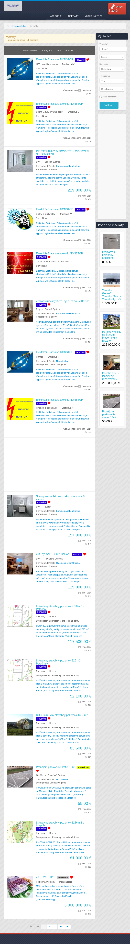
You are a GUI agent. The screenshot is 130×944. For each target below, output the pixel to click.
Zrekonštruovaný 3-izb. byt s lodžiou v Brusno (62, 301)
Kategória (47, 50)
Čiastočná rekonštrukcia (68, 563)
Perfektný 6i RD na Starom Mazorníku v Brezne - (111, 336)
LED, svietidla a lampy (47, 64)
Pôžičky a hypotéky (45, 882)
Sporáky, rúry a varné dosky (49, 112)
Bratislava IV (68, 64)
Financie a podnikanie (46, 408)
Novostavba (62, 361)
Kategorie (55, 16)
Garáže (39, 357)
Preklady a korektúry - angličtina (108, 255)
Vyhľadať (103, 44)
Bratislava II (66, 261)
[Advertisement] (49, 464)
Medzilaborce (65, 882)
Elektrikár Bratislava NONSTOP (54, 59)
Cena (59, 50)
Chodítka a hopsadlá (46, 261)
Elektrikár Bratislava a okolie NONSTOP (59, 103)
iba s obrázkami (110, 96)
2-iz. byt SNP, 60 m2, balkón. (53, 554)
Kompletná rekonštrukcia (68, 166)
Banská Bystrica (52, 162)
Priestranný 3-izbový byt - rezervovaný (110, 376)
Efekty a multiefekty (45, 214)
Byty (38, 162)
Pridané (69, 50)
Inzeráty (73, 16)
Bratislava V (73, 112)
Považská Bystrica (54, 558)
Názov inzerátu (31, 50)
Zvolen (48, 506)
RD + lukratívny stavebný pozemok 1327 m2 (62, 715)
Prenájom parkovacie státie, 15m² (55, 767)
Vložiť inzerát (116, 8)
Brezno (52, 616)
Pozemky (40, 616)
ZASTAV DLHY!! (45, 877)
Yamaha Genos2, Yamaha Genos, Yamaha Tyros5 (112, 295)
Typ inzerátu (105, 76)
